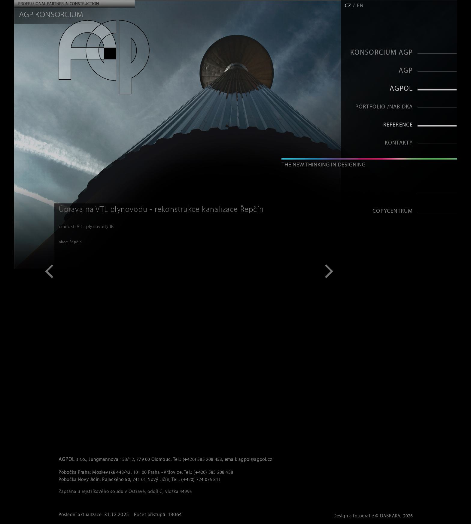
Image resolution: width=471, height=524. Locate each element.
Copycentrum (392, 211)
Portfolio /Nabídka (384, 107)
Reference (398, 125)
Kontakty (399, 143)
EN (360, 5)
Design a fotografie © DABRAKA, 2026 (373, 516)
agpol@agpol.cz (255, 460)
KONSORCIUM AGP (381, 52)
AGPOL (401, 89)
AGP (406, 71)
